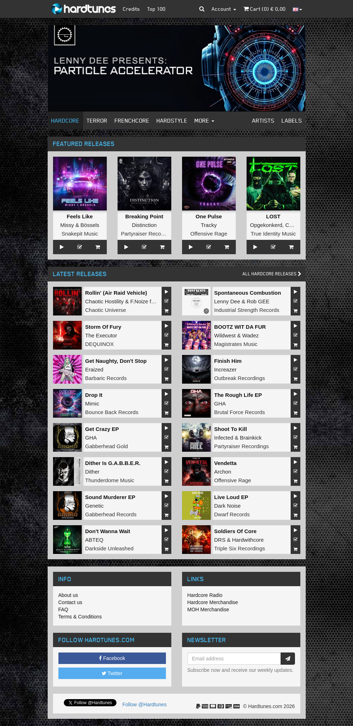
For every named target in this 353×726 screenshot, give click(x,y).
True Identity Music (273, 234)
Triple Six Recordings (239, 548)
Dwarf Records (232, 514)
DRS (220, 540)
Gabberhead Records (111, 514)
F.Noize (139, 301)
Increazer (225, 369)
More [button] (204, 120)
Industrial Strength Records (247, 310)
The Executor (101, 335)
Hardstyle (172, 120)
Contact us (70, 602)
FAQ (63, 609)
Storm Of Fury (103, 327)
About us (68, 595)
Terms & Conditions (80, 617)
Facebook (112, 658)
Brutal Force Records (239, 412)
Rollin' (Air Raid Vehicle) (116, 293)
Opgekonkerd (266, 225)
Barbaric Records (106, 378)
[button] (202, 9)
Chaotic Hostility (104, 301)
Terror (97, 120)
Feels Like (80, 216)
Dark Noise (227, 506)
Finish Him (228, 361)
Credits (131, 9)
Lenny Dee (227, 301)
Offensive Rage (208, 234)
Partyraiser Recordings (148, 234)
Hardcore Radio (205, 595)
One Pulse (209, 216)
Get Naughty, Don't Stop (116, 361)
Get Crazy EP (102, 429)
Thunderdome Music (109, 480)
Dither (92, 472)
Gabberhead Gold (106, 446)
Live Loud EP (231, 497)
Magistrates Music (236, 344)
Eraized (94, 369)
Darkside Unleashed (109, 548)
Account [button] (224, 9)
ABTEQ (94, 540)
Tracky (208, 225)
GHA (220, 403)
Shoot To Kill (230, 429)
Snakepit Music (80, 234)
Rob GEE (258, 301)
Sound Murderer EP (110, 497)
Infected (223, 438)
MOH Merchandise (208, 609)
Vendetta (225, 463)
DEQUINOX (99, 344)
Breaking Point (144, 216)
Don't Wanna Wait (107, 531)
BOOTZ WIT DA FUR (240, 327)
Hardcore (65, 120)
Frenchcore (132, 120)
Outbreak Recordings (239, 378)
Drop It (93, 395)
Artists (263, 120)
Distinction (144, 225)
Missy (67, 225)
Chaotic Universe (105, 310)
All (272, 273)
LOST (273, 216)
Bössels (90, 225)
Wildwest (225, 335)
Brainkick (251, 438)
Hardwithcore (248, 540)
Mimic (92, 403)
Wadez (250, 335)
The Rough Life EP (238, 395)
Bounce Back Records (111, 412)
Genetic (94, 506)
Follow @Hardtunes (145, 704)
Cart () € (264, 9)
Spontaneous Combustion (247, 293)
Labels (292, 120)
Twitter (112, 673)
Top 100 (156, 9)
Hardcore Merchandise (212, 602)
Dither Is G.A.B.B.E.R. (112, 463)
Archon (223, 472)
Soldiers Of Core (235, 531)
